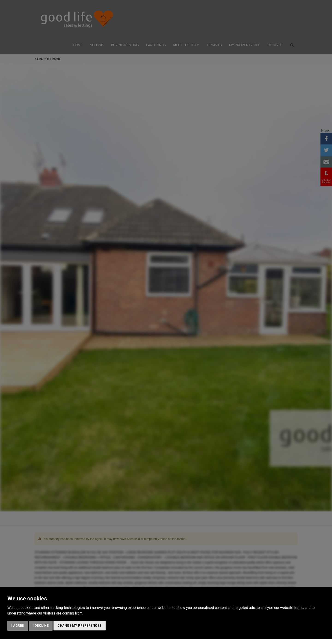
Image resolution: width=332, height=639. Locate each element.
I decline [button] (41, 625)
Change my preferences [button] (79, 625)
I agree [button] (17, 625)
